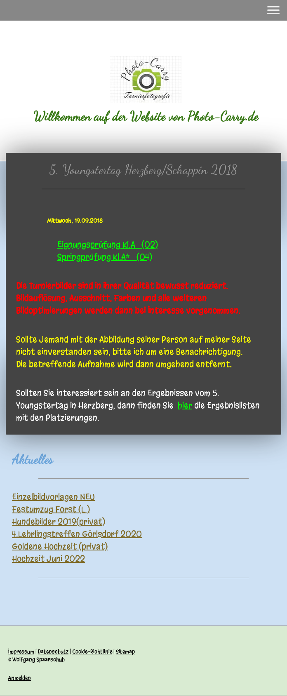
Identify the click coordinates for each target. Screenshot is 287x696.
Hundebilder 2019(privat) (58, 521)
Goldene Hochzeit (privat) (60, 546)
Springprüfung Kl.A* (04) (104, 257)
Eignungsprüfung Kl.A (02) (107, 244)
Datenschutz (53, 651)
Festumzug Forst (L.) (51, 509)
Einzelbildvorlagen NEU (53, 497)
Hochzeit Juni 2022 (48, 558)
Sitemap (125, 651)
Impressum (21, 651)
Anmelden (19, 678)
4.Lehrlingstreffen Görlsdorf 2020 (77, 534)
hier (185, 405)
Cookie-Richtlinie (92, 651)
